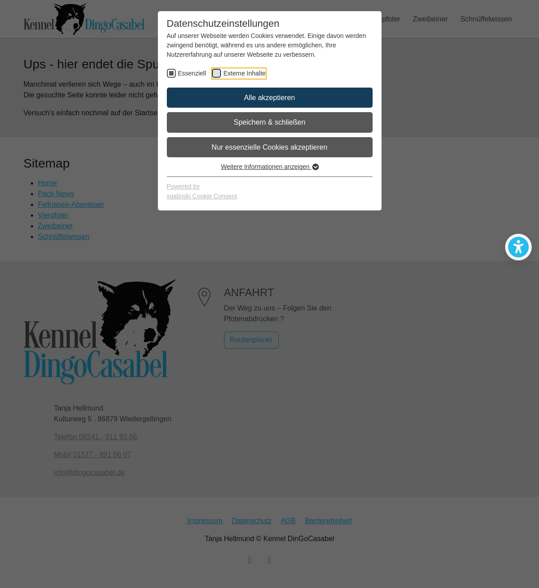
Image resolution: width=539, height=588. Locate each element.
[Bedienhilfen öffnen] (518, 247)
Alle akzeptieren (269, 97)
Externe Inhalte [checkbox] (244, 73)
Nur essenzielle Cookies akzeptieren (269, 147)
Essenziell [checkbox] (192, 73)
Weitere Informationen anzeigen (269, 166)
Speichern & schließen (269, 122)
